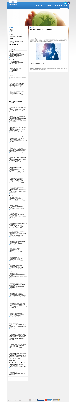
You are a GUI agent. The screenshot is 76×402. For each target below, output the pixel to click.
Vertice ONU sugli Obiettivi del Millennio (15, 283)
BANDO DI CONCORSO (35, 62)
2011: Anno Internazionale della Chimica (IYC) (16, 91)
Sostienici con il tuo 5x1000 (13, 266)
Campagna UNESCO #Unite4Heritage (15, 225)
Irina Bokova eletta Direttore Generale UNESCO (17, 304)
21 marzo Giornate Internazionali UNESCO (16, 260)
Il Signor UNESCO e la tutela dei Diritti (15, 162)
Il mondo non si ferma (13, 372)
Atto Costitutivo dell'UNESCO (14, 204)
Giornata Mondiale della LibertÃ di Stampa (16, 294)
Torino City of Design (12, 240)
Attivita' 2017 (11, 71)
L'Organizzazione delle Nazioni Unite (15, 198)
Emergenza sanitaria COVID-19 (14, 259)
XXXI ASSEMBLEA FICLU (13, 166)
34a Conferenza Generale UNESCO (15, 197)
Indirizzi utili (11, 42)
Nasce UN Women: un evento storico (15, 293)
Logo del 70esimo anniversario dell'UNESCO (16, 208)
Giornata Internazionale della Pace (15, 236)
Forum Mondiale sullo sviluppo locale (15, 328)
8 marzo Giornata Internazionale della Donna (16, 83)
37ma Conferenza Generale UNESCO (15, 347)
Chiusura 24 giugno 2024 (13, 57)
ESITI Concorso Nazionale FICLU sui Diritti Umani (17, 126)
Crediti (15, 400)
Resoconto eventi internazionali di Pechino (16, 235)
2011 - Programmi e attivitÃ (14, 70)
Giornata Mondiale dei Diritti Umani (15, 212)
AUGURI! (11, 75)
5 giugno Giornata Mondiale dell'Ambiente (16, 267)
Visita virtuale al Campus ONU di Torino (15, 268)
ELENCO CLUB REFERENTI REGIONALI (37, 63)
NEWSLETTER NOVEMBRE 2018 (15, 53)
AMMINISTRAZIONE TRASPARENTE (15, 36)
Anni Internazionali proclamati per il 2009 (16, 95)
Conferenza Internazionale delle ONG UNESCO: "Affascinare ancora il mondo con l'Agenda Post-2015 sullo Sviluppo (17, 320)
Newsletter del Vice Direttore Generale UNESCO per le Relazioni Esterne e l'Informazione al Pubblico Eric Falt (17, 356)
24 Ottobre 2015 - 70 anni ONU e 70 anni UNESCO (17, 222)
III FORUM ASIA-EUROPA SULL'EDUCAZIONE (17, 334)
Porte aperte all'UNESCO (13, 156)
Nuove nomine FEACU (13, 193)
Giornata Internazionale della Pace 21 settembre (17, 303)
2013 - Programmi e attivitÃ (14, 69)
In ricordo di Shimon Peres (13, 213)
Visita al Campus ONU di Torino (14, 248)
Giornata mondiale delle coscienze (15, 98)
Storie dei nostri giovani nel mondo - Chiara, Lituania (17, 366)
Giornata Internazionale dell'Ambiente (15, 302)
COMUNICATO (12, 250)
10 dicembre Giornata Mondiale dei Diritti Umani (17, 82)
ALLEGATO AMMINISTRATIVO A (36, 64)
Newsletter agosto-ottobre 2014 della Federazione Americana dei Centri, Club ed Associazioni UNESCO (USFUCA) (17, 336)
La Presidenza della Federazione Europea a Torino (17, 161)
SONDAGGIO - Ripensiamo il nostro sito (16, 41)
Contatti (10, 40)
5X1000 (10, 31)
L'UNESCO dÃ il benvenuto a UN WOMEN (16, 314)
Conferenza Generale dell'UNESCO (15, 209)
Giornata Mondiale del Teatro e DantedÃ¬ (16, 244)
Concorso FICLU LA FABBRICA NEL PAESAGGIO (17, 109)
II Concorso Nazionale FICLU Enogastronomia (16, 178)
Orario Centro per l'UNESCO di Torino (15, 265)
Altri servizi (11, 30)
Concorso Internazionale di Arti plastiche (16, 313)
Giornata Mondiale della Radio (14, 242)
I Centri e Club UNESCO (13, 205)
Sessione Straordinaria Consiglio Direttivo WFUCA (17, 122)
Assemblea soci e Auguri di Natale (15, 68)
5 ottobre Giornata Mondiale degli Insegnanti (16, 218)
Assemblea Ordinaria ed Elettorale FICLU (16, 148)
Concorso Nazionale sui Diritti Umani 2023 (16, 139)
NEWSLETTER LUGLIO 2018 (14, 56)
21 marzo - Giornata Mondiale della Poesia (16, 87)
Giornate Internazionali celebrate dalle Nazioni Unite (17, 78)
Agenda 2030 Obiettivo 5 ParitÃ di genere (16, 243)
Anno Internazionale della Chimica (15, 93)
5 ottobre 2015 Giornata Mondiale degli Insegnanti (17, 344)
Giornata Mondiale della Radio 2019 (15, 86)
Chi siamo (11, 29)
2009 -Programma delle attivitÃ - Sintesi (16, 62)
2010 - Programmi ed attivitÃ (14, 63)
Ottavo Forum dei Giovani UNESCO (15, 346)
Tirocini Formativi (12, 49)
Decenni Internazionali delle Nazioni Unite (16, 94)
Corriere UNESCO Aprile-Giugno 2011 (15, 315)
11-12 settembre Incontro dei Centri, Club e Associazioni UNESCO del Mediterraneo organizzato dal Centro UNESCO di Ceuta (18, 306)
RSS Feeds (20, 400)
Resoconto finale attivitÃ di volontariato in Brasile (17, 371)
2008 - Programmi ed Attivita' (14, 61)
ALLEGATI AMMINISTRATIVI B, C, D (37, 66)
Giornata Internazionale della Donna (15, 358)
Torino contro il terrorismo (13, 273)
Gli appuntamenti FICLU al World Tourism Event (17, 138)
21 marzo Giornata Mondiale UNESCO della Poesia (17, 295)
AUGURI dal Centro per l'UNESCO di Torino (16, 258)
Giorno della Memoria (13, 92)
